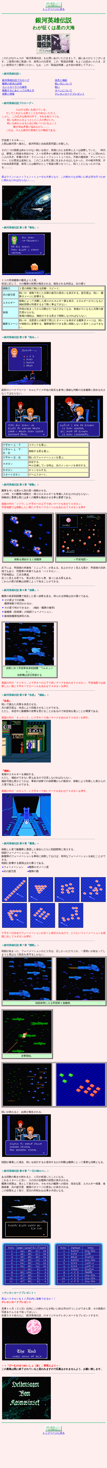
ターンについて (63, 90)
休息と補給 (61, 80)
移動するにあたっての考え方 (18, 90)
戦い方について (63, 83)
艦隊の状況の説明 (12, 83)
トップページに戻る (53, 7)
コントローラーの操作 (14, 87)
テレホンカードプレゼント (70, 93)
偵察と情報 (8, 93)
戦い (57, 87)
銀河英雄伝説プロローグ (15, 80)
